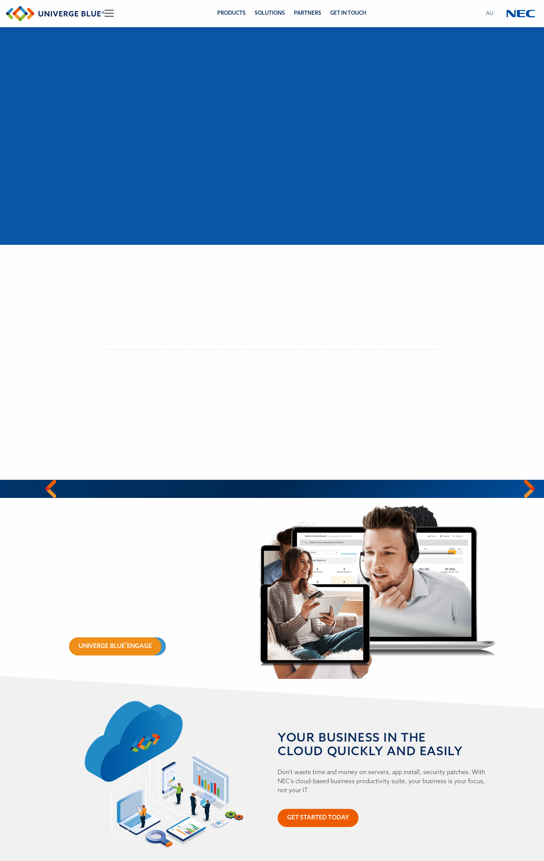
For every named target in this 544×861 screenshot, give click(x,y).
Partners (307, 13)
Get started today (318, 818)
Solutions (270, 13)
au (489, 14)
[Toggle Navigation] (109, 13)
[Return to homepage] (55, 13)
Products (231, 13)
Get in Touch (348, 13)
